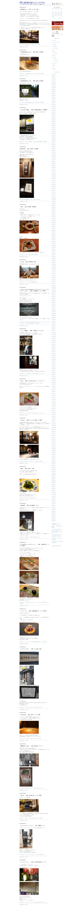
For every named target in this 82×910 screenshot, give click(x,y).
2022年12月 (54, 152)
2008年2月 (54, 488)
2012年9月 (54, 383)
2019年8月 (54, 226)
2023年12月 (54, 129)
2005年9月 (54, 518)
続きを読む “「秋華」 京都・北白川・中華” (28, 497)
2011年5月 (54, 414)
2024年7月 (54, 116)
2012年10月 (54, 382)
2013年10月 (54, 359)
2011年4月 (54, 416)
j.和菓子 (54, 68)
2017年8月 (54, 271)
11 (55, 12)
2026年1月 (54, 81)
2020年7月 (54, 207)
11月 (60, 18)
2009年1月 (54, 467)
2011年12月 (54, 401)
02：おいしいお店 (56, 42)
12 (56, 12)
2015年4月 (54, 325)
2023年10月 (54, 133)
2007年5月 (54, 505)
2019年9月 (54, 224)
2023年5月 (54, 142)
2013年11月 (54, 357)
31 (53, 16)
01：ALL (54, 40)
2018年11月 (54, 243)
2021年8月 (54, 182)
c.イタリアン (55, 53)
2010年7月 (54, 433)
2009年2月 (54, 465)
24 (53, 15)
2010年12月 (54, 423)
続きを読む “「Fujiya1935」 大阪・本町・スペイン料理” (30, 738)
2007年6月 (54, 503)
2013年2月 (54, 374)
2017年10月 (54, 268)
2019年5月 (54, 231)
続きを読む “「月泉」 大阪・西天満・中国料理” (29, 254)
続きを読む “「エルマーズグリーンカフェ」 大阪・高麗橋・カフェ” (32, 854)
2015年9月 (54, 315)
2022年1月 (54, 173)
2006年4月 (54, 516)
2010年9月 (54, 429)
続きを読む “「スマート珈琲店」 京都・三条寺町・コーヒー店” (32, 373)
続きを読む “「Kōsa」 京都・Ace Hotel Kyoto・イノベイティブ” (32, 412)
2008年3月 (54, 486)
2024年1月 (54, 127)
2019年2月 (54, 237)
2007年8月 (54, 499)
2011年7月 (54, 410)
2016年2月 (54, 306)
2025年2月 (54, 102)
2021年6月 (54, 186)
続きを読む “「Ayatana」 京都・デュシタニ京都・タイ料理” (31, 461)
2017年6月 (54, 275)
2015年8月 (54, 317)
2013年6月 (54, 366)
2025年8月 (54, 91)
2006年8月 (54, 513)
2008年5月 (54, 482)
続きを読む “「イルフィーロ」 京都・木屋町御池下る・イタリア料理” (33, 641)
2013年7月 (54, 364)
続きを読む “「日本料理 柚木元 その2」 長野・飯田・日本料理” (32, 73)
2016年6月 (54, 298)
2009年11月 (54, 448)
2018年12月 (54, 241)
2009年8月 (54, 454)
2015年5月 (54, 323)
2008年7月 (54, 478)
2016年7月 (54, 296)
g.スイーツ (55, 63)
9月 (53, 18)
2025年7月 (54, 93)
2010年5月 (54, 437)
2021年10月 (54, 178)
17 (53, 13)
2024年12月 (54, 106)
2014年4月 (54, 347)
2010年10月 (54, 427)
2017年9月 (54, 269)
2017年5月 (54, 277)
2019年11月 (54, 220)
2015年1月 (54, 330)
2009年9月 (54, 452)
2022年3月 (54, 169)
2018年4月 (54, 256)
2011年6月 (54, 412)
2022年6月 (54, 163)
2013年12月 (54, 355)
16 (52, 13)
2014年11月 (54, 334)
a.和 (53, 49)
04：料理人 (55, 46)
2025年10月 (54, 87)
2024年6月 (54, 117)
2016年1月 (54, 307)
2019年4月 (54, 233)
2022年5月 (54, 165)
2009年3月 (54, 463)
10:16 (26, 790)
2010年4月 (54, 439)
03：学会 (54, 44)
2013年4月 (54, 370)
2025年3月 (54, 100)
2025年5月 (54, 97)
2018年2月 (54, 260)
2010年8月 (54, 431)
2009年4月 (54, 461)
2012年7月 (54, 387)
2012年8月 (54, 385)
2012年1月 (54, 399)
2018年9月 (54, 247)
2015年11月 (54, 311)
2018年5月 (54, 254)
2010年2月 (54, 442)
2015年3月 (54, 326)
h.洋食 (54, 65)
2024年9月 (54, 112)
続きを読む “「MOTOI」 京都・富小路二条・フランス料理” (31, 818)
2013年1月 (54, 376)
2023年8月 (54, 136)
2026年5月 (54, 74)
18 (55, 13)
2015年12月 (54, 309)
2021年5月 (54, 188)
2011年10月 (54, 404)
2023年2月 (54, 148)
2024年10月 (54, 110)
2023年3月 (54, 146)
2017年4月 (54, 279)
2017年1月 (54, 285)
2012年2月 (54, 397)
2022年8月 (54, 159)
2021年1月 (54, 195)
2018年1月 (54, 262)
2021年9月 (54, 180)
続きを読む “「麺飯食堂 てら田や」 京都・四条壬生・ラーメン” (32, 787)
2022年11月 (54, 154)
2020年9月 (54, 203)
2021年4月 (54, 190)
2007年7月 (54, 501)
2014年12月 (54, 332)
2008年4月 (54, 484)
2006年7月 (54, 515)
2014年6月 (54, 344)
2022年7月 (54, 161)
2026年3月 (54, 78)
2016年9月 (54, 292)
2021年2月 (54, 193)
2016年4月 (54, 302)
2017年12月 (54, 264)
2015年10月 (54, 313)
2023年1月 (54, 150)
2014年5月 (54, 345)
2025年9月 (54, 89)
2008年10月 (54, 473)
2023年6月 (54, 140)
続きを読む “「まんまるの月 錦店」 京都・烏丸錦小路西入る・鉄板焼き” (33, 141)
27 (58, 15)
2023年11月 (54, 131)
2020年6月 (54, 209)
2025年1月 (54, 104)
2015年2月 (54, 328)
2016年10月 (54, 290)
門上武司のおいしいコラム (42, 3)
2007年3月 (54, 509)
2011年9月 (54, 406)
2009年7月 (54, 456)
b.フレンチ (55, 51)
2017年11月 (54, 266)
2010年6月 (54, 435)
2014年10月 (54, 336)
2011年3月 (54, 418)
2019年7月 (54, 228)
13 (58, 12)
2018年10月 (54, 245)
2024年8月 (54, 114)
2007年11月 (54, 494)
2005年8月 (54, 520)
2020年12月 (54, 197)
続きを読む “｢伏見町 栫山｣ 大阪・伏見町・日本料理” (30, 199)
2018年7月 (54, 250)
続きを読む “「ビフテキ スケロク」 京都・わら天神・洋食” (31, 707)
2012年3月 (54, 395)
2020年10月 (54, 201)
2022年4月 (54, 167)
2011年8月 (54, 408)
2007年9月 (54, 497)
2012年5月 (54, 391)
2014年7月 (54, 342)
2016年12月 (54, 287)
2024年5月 (54, 119)
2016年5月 (54, 300)
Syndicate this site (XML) (56, 545)
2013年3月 (54, 372)
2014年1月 (54, 353)
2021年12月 (54, 174)
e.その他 (54, 57)
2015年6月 (54, 321)
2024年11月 (54, 108)
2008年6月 (54, 480)
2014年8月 (54, 340)
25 (55, 15)
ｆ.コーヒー (55, 59)
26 (56, 15)
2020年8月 (54, 205)
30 (52, 16)
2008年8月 (54, 477)
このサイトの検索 (55, 33)
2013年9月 (54, 361)
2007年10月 (54, 496)
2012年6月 (54, 389)
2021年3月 (54, 192)
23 (52, 15)
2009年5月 (54, 459)
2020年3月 (54, 212)
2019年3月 (54, 235)
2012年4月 (54, 393)
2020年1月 (54, 216)
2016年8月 (54, 294)
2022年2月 (54, 171)
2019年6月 (54, 230)
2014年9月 (54, 338)
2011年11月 (54, 402)
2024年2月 (54, 125)
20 (58, 13)
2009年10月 (54, 450)
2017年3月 (54, 281)
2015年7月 (54, 319)
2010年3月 (54, 440)
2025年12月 (54, 83)
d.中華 (54, 55)
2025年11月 (54, 85)
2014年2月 (54, 351)
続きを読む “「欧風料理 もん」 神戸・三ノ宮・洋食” (30, 44)
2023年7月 (54, 138)
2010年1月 (54, 444)
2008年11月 (54, 471)
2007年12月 (54, 492)
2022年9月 (54, 157)
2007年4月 (54, 507)
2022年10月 (54, 155)
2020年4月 (54, 211)
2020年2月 (54, 214)
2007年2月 (54, 511)
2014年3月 (54, 349)
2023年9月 (54, 135)
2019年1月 (54, 239)
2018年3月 (54, 258)
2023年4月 (54, 144)
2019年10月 (54, 222)
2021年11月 (54, 176)
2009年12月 (54, 446)
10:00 (26, 46)
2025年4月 (54, 98)
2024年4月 (54, 121)
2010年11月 (54, 425)
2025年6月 (54, 95)
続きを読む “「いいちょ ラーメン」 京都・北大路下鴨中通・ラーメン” (33, 902)
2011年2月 (54, 420)
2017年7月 (54, 273)
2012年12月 (54, 378)
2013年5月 (54, 368)
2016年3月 (54, 304)
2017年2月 (54, 283)
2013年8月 (54, 363)
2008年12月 (54, 469)
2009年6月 (54, 458)
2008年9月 (54, 475)
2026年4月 (54, 76)
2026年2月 (54, 79)
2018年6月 (54, 252)
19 (56, 13)
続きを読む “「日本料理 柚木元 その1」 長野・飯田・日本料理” (32, 102)
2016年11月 (54, 288)
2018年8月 (54, 249)
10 (53, 12)
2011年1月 (54, 421)
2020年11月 (54, 199)
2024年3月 (54, 123)
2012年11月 (54, 380)
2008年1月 (54, 490)
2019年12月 (54, 218)
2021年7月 (54, 184)
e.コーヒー (56, 61)
